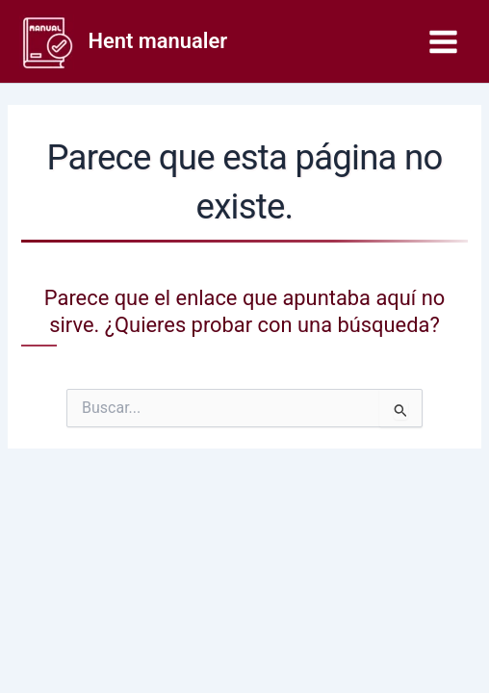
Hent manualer (158, 41)
